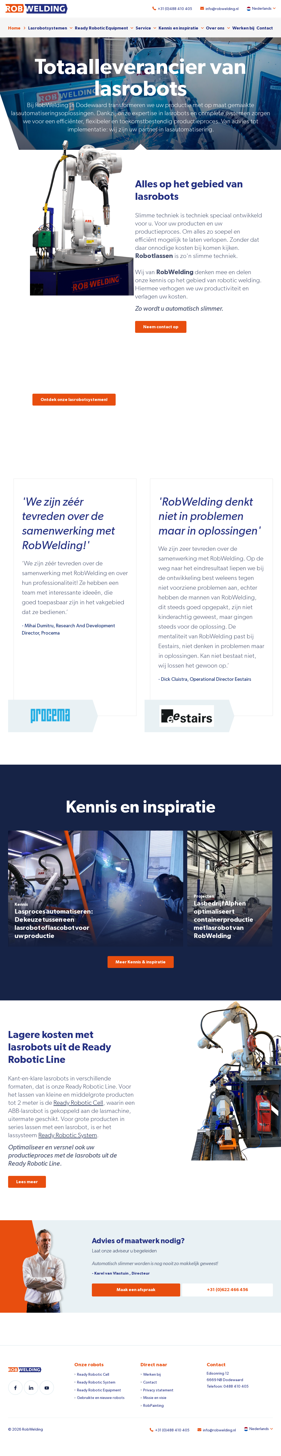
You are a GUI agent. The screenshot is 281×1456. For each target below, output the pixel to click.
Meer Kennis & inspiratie (141, 960)
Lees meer (27, 1180)
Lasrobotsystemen (47, 26)
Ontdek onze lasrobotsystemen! (74, 398)
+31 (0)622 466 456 (227, 1288)
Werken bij (243, 26)
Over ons (215, 26)
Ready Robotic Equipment (101, 26)
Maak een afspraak (136, 1288)
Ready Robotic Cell (78, 1101)
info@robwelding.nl (219, 9)
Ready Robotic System (67, 1133)
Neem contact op (160, 325)
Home (14, 26)
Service (143, 26)
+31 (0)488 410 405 (172, 9)
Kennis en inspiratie (178, 26)
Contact (264, 26)
